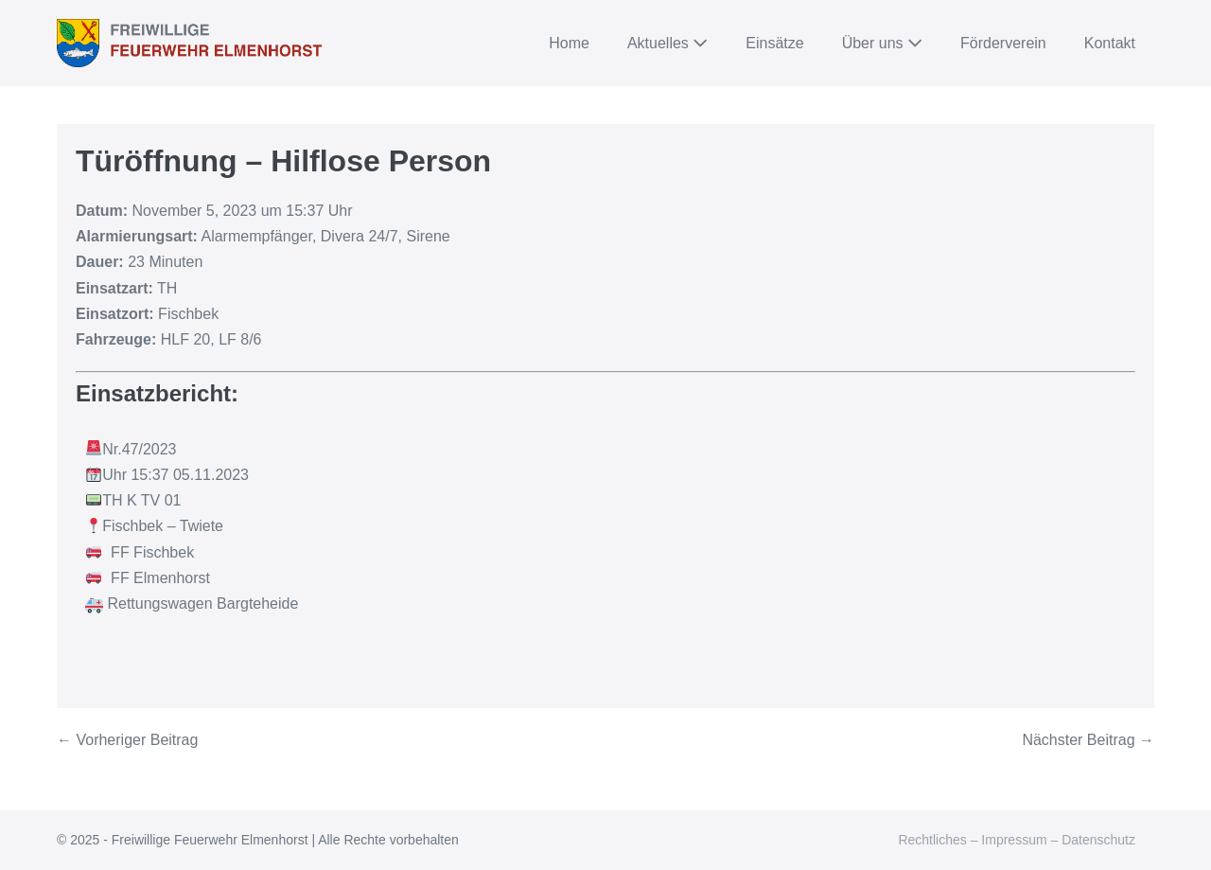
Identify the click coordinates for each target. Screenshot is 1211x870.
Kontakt (1109, 43)
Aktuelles (667, 43)
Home (569, 43)
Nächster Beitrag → (1088, 740)
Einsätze (774, 43)
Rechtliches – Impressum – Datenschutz (1016, 839)
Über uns (882, 43)
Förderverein (1003, 43)
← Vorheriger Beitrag (127, 740)
